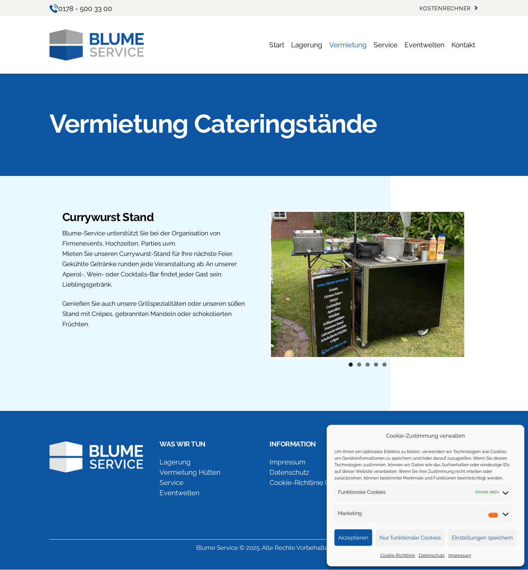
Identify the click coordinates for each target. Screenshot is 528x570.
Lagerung (175, 462)
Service (171, 482)
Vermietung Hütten (190, 472)
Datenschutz (432, 555)
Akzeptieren (353, 537)
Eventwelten (179, 493)
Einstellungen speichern (482, 537)
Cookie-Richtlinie (397, 555)
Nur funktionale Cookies (410, 537)
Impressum (459, 555)
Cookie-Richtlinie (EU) (304, 482)
